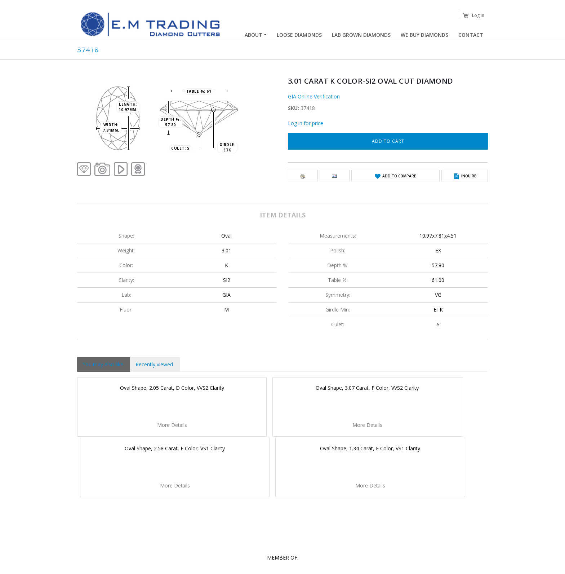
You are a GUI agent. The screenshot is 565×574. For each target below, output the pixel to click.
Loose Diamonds (299, 34)
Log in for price (305, 123)
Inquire (468, 175)
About (253, 34)
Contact (470, 34)
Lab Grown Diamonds (361, 34)
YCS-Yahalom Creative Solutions (348, 568)
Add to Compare (399, 175)
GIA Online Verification (314, 96)
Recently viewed (154, 364)
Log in (478, 15)
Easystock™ (475, 568)
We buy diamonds (424, 34)
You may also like (103, 364)
